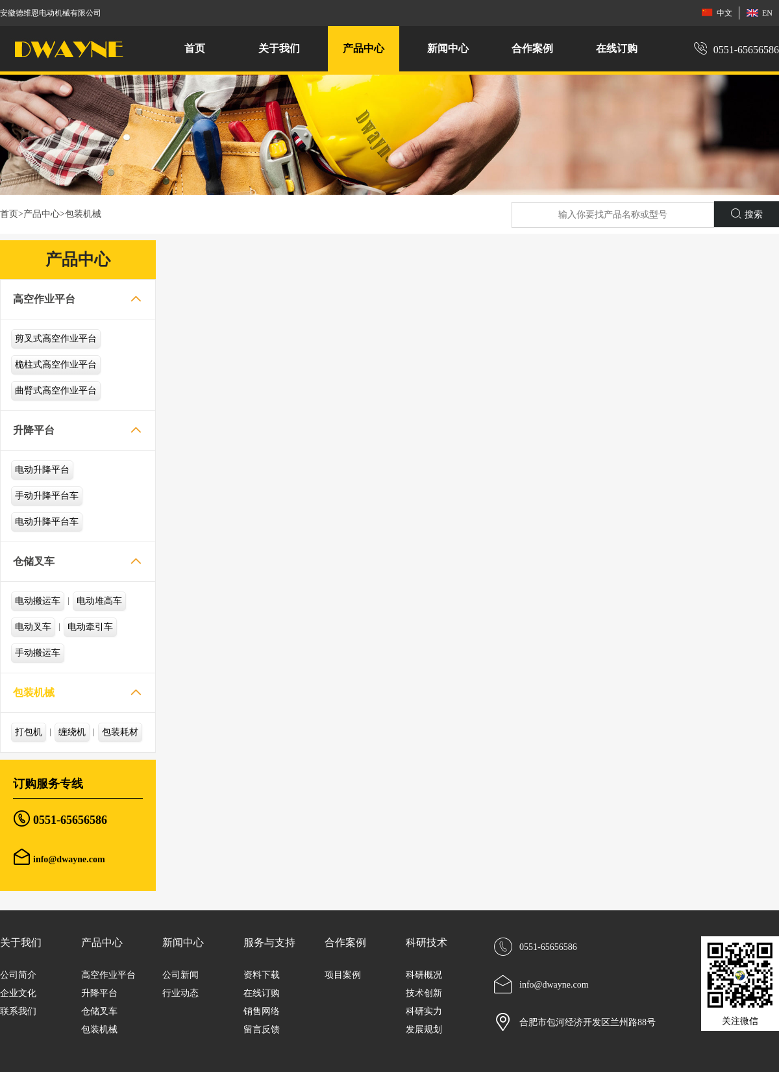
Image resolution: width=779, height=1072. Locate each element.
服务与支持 (269, 942)
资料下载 (261, 975)
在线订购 (616, 48)
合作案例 (345, 942)
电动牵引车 (90, 627)
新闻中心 (183, 942)
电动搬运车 (37, 601)
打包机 (28, 732)
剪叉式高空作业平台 (56, 338)
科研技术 (426, 942)
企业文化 (18, 993)
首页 (194, 48)
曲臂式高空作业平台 (56, 390)
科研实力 (424, 1011)
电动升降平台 (42, 470)
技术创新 (424, 993)
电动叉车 (33, 627)
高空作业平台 (44, 299)
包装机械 (83, 214)
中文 (716, 12)
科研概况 (424, 975)
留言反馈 (261, 1029)
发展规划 (424, 1029)
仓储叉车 (34, 561)
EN (759, 12)
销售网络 (261, 1011)
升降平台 (34, 430)
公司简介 (18, 975)
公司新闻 (180, 975)
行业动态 (180, 993)
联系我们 (18, 1011)
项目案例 (343, 975)
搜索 (747, 214)
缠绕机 (72, 732)
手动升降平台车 (47, 496)
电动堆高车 (99, 601)
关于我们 (21, 942)
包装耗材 (120, 732)
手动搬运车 (37, 653)
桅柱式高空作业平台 (56, 364)
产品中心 (41, 214)
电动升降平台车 (47, 522)
